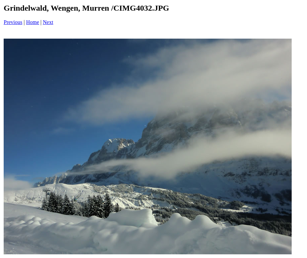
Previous (13, 22)
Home (32, 22)
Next (48, 22)
